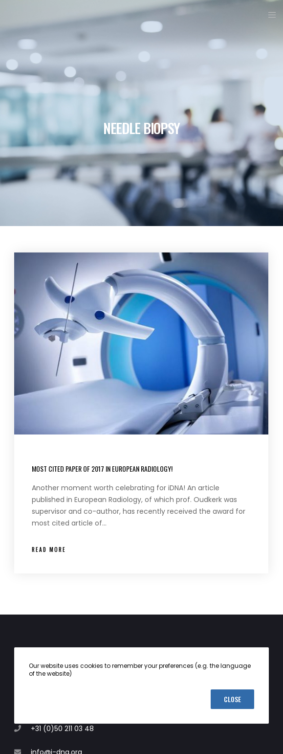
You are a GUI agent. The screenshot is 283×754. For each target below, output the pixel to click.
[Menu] (269, 14)
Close (232, 699)
